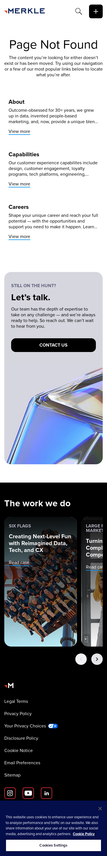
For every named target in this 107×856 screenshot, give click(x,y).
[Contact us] (53, 345)
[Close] (100, 808)
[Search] (78, 11)
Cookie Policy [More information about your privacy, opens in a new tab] (84, 834)
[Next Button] (97, 659)
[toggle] (96, 11)
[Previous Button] (81, 659)
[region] (53, 828)
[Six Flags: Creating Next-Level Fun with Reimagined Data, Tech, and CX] (40, 582)
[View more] (53, 116)
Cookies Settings (53, 845)
